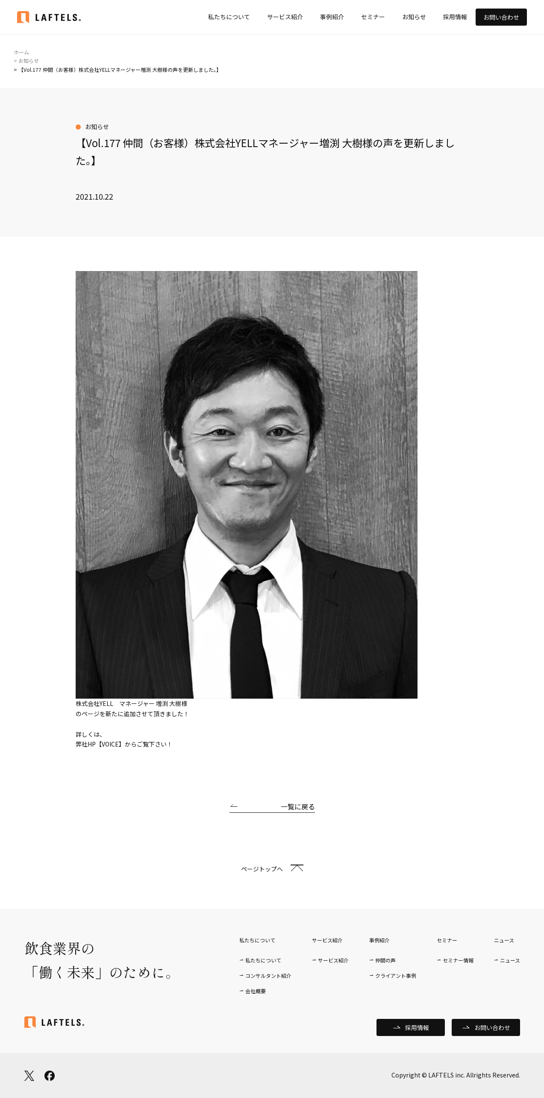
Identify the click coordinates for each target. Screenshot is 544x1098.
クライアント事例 (395, 975)
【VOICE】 (110, 744)
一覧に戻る (298, 806)
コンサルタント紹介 (268, 975)
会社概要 (255, 991)
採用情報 (455, 16)
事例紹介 (332, 16)
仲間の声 (385, 960)
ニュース (510, 960)
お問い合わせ (501, 17)
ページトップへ (262, 869)
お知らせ (414, 16)
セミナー (373, 16)
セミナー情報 (458, 960)
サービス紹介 (285, 16)
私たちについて (229, 16)
